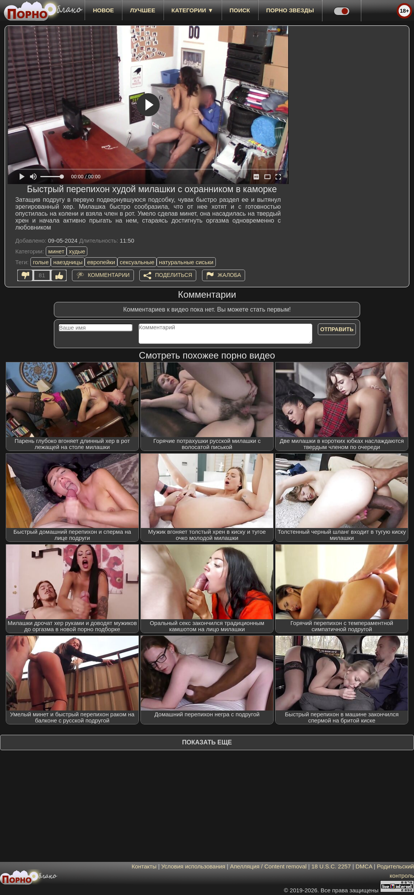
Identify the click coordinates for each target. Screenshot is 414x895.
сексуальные (137, 262)
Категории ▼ (193, 10)
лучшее (142, 10)
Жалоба (229, 275)
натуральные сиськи (186, 262)
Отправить (337, 329)
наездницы (67, 262)
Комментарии (109, 275)
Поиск (240, 10)
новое (103, 10)
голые (40, 262)
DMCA (364, 866)
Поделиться (173, 275)
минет (56, 251)
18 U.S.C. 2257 (331, 866)
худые (77, 251)
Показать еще (207, 742)
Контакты (144, 866)
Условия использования (193, 866)
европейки (101, 262)
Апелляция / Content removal (268, 866)
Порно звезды (290, 10)
